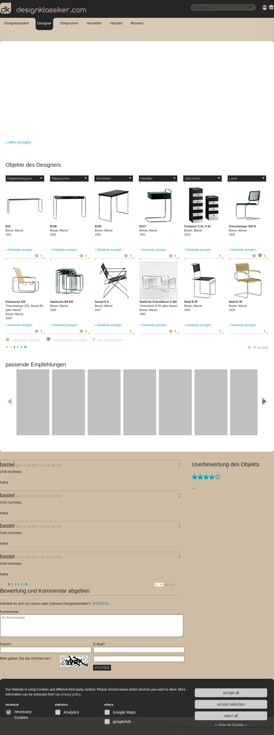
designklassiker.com (43, 8)
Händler (116, 23)
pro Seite (263, 347)
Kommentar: (9, 612)
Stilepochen (69, 23)
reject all (231, 716)
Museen (137, 23)
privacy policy (71, 694)
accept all (231, 693)
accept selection (231, 704)
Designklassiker (16, 23)
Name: (6, 644)
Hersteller (94, 23)
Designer (44, 23)
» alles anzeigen (18, 142)
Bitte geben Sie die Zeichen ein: (44, 658)
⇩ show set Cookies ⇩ (231, 725)
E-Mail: (99, 644)
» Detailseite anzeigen (18, 249)
